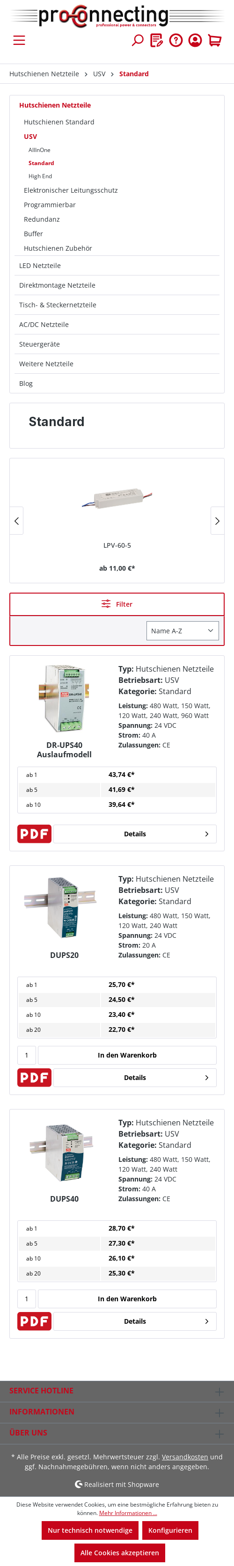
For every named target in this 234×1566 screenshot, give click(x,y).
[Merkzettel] (157, 40)
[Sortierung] (182, 630)
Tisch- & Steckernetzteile (57, 304)
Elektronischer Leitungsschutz (71, 190)
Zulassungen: (139, 744)
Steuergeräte (39, 344)
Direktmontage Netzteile (57, 285)
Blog (26, 383)
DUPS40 (64, 1199)
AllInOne (40, 150)
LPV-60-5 (117, 545)
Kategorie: (137, 691)
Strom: (129, 735)
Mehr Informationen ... (128, 1513)
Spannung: (135, 725)
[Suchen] (137, 40)
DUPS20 (64, 955)
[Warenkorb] (215, 40)
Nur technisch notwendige (90, 1530)
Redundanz (42, 219)
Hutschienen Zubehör (58, 248)
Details (135, 833)
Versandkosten (185, 1456)
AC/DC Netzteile (44, 324)
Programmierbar (50, 204)
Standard (41, 163)
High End (40, 176)
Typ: (126, 669)
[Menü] (19, 40)
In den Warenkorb (127, 1055)
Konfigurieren (170, 1530)
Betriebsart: (140, 680)
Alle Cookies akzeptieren (119, 1552)
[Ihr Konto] (195, 40)
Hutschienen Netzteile (55, 105)
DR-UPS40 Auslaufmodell (64, 749)
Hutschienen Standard (59, 121)
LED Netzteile (40, 265)
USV (30, 136)
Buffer (33, 233)
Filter (117, 603)
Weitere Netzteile (46, 363)
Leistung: (133, 705)
